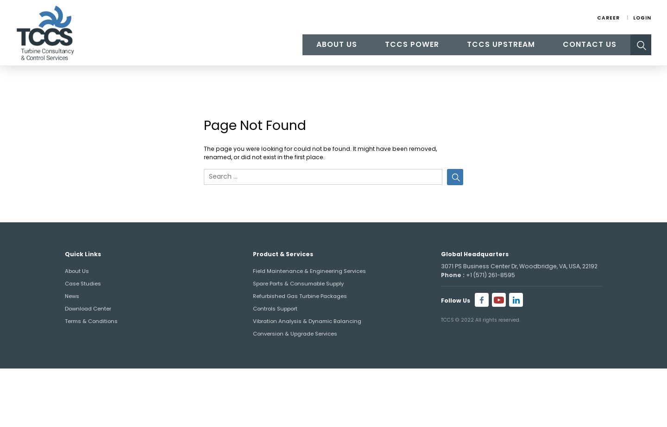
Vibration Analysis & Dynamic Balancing (307, 321)
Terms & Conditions (91, 321)
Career (608, 17)
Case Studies (83, 283)
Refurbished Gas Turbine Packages (300, 296)
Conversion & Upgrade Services (295, 333)
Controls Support (275, 308)
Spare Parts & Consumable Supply (298, 283)
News (72, 296)
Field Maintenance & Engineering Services (309, 271)
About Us (336, 44)
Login (642, 17)
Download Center (88, 308)
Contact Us (590, 44)
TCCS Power (412, 44)
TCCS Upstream (501, 44)
